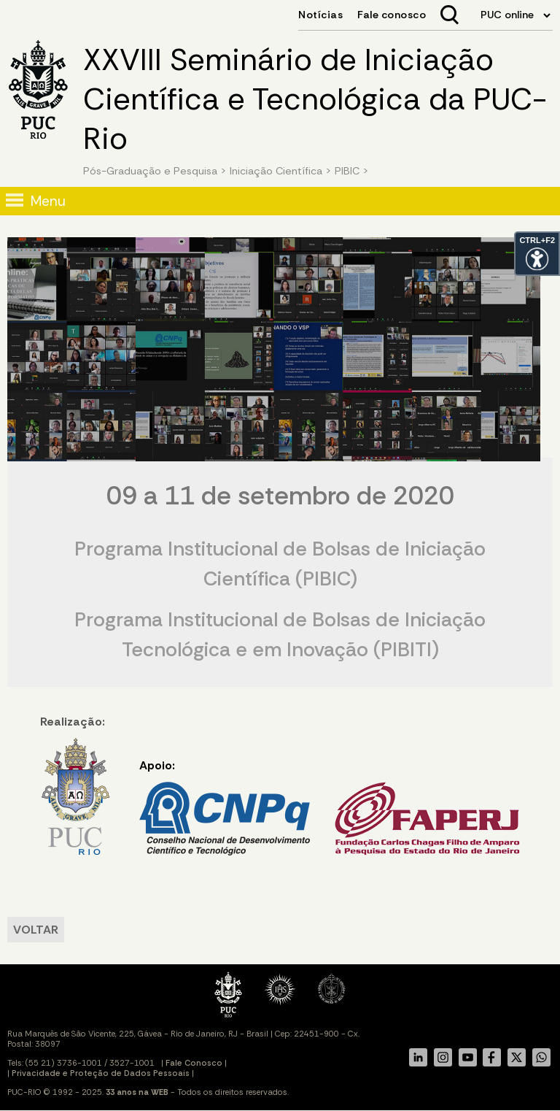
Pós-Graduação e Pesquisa (150, 170)
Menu (48, 201)
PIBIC (347, 170)
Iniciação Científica (276, 170)
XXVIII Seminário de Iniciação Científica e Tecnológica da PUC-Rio (315, 99)
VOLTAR (35, 929)
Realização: (75, 785)
